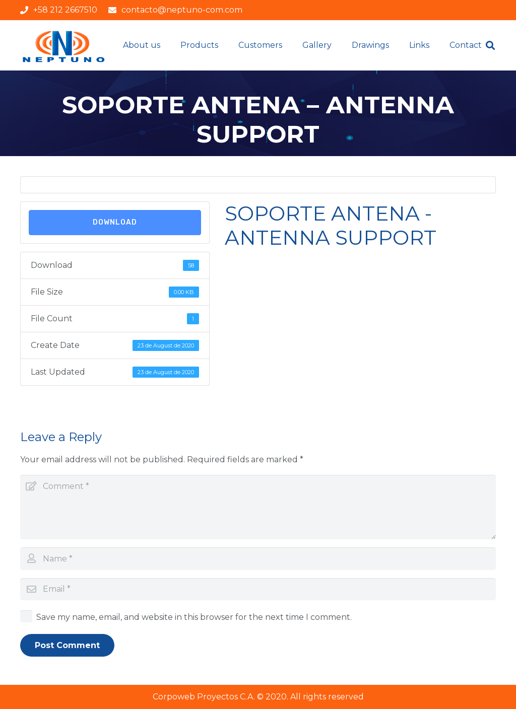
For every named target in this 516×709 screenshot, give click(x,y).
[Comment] (258, 507)
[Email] (258, 589)
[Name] (258, 558)
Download (115, 222)
